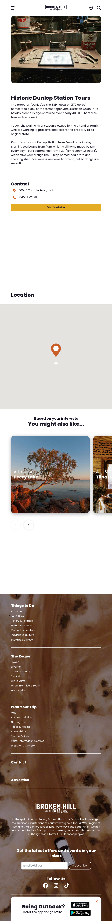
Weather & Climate (23, 745)
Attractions (18, 611)
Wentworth (18, 690)
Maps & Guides (20, 736)
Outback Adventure (23, 630)
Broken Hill (17, 662)
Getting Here (19, 722)
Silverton (16, 666)
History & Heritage (22, 621)
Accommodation (21, 717)
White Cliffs (18, 681)
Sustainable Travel (22, 639)
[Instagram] (56, 885)
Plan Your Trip (24, 706)
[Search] (99, 8)
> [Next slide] (28, 525)
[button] (56, 350)
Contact (18, 762)
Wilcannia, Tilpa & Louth (25, 685)
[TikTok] (66, 885)
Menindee (17, 676)
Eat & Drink (17, 616)
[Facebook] (45, 885)
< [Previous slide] (15, 525)
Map (13, 712)
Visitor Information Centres (27, 741)
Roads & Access (20, 727)
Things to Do (22, 605)
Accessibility (18, 731)
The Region (21, 656)
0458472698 (28, 197)
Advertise (20, 779)
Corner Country (20, 671)
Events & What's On (23, 625)
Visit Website (56, 207)
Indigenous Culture (22, 635)
